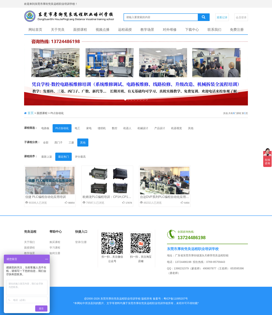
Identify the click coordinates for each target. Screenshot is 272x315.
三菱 (71, 142)
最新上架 (46, 156)
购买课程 (55, 242)
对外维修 (170, 30)
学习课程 (55, 247)
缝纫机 (102, 128)
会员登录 (241, 17)
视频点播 (102, 30)
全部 (45, 142)
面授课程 (80, 30)
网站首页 (35, 30)
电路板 (45, 128)
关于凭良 (58, 30)
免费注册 (237, 30)
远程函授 (125, 30)
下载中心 (192, 30)
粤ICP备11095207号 (176, 298)
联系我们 (214, 30)
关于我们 (29, 242)
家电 (89, 128)
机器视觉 (176, 128)
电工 (77, 128)
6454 (186, 203)
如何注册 (55, 253)
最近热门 (63, 156)
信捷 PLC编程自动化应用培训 (45, 196)
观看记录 (222, 17)
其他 (190, 128)
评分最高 (80, 156)
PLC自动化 (62, 128)
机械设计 (143, 128)
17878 (129, 203)
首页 (31, 113)
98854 (71, 203)
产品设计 (159, 128)
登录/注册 (81, 242)
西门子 (59, 142)
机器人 (127, 128)
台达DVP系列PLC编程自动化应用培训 (166, 196)
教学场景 (147, 30)
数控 (114, 128)
